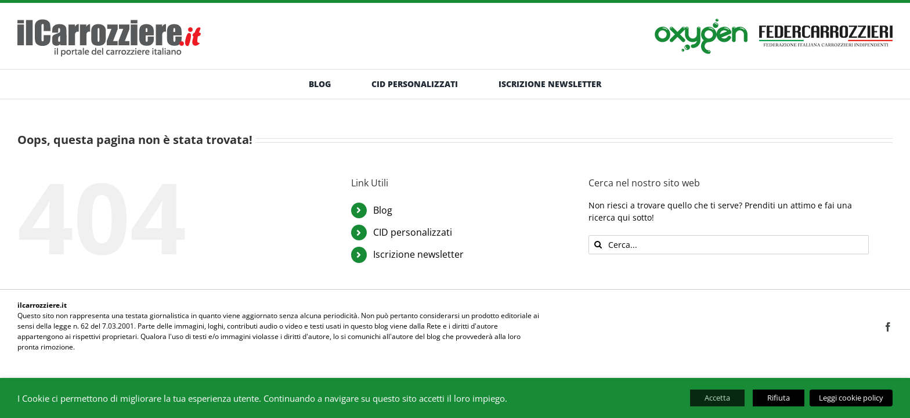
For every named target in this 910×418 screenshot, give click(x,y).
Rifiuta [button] (778, 397)
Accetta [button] (717, 397)
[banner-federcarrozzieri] (826, 22)
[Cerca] (598, 244)
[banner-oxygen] (701, 22)
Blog (382, 210)
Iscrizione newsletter (418, 254)
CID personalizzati (412, 232)
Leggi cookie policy (851, 397)
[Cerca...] (728, 244)
